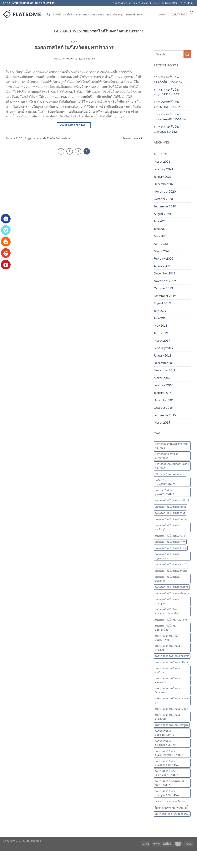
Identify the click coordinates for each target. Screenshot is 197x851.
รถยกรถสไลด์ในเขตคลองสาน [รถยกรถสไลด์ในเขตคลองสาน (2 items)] (171, 619)
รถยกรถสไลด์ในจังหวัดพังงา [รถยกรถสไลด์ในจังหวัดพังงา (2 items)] (170, 535)
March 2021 (162, 161)
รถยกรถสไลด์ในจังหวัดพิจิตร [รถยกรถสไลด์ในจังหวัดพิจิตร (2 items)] (170, 541)
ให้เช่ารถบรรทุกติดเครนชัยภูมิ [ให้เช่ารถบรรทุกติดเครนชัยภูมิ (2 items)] (171, 807)
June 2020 (160, 228)
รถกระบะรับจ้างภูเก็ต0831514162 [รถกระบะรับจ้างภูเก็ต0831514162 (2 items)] (164, 492)
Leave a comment (132, 138)
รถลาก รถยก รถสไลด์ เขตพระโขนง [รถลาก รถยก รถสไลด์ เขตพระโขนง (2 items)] (168, 670)
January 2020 (162, 266)
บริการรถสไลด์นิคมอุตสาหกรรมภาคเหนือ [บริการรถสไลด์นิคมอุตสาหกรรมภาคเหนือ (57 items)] (172, 465)
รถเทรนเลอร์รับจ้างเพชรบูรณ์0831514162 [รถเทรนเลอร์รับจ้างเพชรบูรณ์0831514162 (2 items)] (167, 793)
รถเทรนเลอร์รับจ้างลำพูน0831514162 (166, 91)
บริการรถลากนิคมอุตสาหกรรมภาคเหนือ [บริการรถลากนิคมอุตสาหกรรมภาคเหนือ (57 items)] (171, 445)
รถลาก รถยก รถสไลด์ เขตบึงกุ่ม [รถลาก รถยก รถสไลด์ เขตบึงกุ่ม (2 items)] (171, 662)
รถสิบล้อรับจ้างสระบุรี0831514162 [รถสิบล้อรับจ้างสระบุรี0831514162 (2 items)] (165, 743)
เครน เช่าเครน (134, 14)
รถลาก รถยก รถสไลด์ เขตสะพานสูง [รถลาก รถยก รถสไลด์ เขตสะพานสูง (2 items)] (172, 700)
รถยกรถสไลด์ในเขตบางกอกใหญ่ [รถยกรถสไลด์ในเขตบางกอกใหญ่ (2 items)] (165, 627)
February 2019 (163, 348)
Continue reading (74, 125)
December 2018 (164, 362)
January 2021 (162, 176)
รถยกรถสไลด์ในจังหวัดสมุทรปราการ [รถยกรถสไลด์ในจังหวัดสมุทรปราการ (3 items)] (167, 556)
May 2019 (160, 325)
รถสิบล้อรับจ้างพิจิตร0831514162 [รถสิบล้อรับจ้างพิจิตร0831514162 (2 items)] (164, 733)
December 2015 (164, 400)
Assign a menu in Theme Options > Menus (135, 2)
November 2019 (165, 281)
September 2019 (165, 295)
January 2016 (162, 392)
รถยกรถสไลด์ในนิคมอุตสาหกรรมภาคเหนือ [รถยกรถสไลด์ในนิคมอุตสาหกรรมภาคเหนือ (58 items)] (166, 611)
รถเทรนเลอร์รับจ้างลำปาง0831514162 (167, 104)
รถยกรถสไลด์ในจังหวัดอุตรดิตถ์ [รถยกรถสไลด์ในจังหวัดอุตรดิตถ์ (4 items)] (172, 587)
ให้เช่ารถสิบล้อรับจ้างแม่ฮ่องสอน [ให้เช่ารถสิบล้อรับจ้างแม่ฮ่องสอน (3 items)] (172, 813)
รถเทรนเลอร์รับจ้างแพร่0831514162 (166, 129)
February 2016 (163, 385)
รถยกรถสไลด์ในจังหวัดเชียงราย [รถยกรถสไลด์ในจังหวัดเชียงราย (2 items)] (172, 593)
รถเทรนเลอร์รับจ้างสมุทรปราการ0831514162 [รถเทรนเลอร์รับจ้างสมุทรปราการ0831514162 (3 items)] (169, 753)
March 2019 (162, 340)
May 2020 (160, 236)
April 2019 (161, 333)
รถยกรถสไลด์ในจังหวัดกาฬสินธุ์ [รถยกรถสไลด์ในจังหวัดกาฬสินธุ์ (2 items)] (172, 500)
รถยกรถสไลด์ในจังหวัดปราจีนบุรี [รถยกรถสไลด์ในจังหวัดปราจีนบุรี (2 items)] (167, 527)
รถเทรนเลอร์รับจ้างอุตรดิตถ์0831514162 (168, 79)
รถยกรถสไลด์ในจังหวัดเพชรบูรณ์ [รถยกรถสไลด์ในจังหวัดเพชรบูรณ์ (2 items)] (167, 601)
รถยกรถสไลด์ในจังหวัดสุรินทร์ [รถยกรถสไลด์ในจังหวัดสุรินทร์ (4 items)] (171, 570)
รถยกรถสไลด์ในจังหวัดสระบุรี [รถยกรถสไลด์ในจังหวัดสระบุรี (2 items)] (171, 564)
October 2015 (163, 407)
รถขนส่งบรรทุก (115, 14)
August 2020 (162, 214)
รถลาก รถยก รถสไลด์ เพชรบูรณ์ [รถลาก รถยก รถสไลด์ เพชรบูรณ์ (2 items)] (172, 724)
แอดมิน (91, 58)
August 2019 (162, 303)
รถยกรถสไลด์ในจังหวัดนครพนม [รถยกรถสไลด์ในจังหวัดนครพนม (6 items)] (172, 519)
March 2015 (162, 422)
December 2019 (164, 273)
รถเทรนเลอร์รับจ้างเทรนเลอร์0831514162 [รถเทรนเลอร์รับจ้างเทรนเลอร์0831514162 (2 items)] (169, 783)
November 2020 (165, 191)
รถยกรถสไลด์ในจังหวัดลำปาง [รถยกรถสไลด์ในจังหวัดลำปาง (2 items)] (170, 548)
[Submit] (187, 54)
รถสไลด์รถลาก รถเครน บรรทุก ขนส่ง (83, 14)
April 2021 (161, 154)
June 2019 (160, 318)
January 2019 (162, 355)
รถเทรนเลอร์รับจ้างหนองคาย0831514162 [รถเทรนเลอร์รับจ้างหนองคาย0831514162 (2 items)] (167, 763)
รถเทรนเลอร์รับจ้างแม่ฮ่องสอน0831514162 (170, 116)
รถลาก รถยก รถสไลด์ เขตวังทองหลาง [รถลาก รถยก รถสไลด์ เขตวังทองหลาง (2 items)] (168, 690)
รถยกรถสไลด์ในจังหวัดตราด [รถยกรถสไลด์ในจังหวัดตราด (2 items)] (170, 513)
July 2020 (160, 221)
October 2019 (163, 288)
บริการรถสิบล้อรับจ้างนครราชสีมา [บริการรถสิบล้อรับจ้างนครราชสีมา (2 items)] (166, 455)
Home (57, 14)
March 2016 (162, 378)
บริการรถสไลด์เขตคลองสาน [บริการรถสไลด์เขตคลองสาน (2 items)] (170, 474)
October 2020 (163, 198)
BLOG (74, 42)
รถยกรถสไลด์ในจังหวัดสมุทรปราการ (74, 47)
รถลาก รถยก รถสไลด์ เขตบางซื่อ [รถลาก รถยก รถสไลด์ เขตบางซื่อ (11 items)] (172, 655)
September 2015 (165, 415)
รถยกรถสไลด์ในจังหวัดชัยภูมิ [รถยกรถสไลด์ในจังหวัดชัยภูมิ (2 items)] (170, 506)
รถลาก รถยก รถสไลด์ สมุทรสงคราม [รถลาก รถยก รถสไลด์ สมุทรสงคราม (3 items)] (166, 637)
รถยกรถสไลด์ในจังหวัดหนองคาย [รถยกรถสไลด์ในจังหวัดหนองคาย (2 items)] (167, 578)
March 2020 (162, 251)
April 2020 (161, 243)
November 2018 (165, 370)
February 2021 (163, 169)
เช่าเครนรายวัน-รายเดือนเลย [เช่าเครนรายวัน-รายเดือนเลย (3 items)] (170, 801)
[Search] (48, 14)
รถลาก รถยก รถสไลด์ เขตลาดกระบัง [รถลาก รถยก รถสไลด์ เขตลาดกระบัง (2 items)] (168, 680)
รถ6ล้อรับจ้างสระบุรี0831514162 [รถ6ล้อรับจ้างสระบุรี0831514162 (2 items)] (165, 482)
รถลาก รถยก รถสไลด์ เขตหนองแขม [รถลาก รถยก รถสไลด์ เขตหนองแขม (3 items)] (168, 716)
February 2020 (163, 258)
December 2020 (164, 184)
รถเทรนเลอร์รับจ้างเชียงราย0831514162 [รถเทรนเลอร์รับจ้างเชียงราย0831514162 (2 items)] (166, 772)
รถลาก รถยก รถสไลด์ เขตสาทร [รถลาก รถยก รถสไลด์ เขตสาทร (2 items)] (171, 708)
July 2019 (160, 310)
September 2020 (165, 206)
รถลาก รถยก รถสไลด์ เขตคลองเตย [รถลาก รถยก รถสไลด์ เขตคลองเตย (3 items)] (168, 647)
